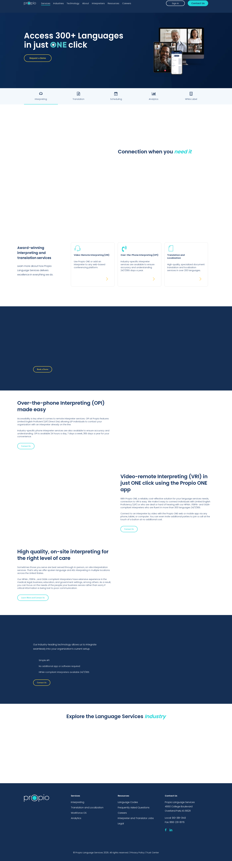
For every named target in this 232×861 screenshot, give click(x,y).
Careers (122, 813)
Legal (121, 824)
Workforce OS (79, 813)
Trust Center (152, 852)
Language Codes (128, 802)
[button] (37, 58)
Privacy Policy (137, 852)
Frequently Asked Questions (133, 807)
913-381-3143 (179, 818)
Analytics (76, 818)
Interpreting (77, 802)
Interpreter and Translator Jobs (136, 818)
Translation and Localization (87, 807)
